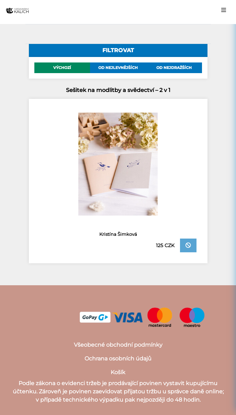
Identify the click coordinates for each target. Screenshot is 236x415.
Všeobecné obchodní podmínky (118, 345)
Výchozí (62, 67)
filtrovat (118, 50)
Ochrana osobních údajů (118, 358)
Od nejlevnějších (118, 67)
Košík (118, 372)
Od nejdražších (174, 67)
